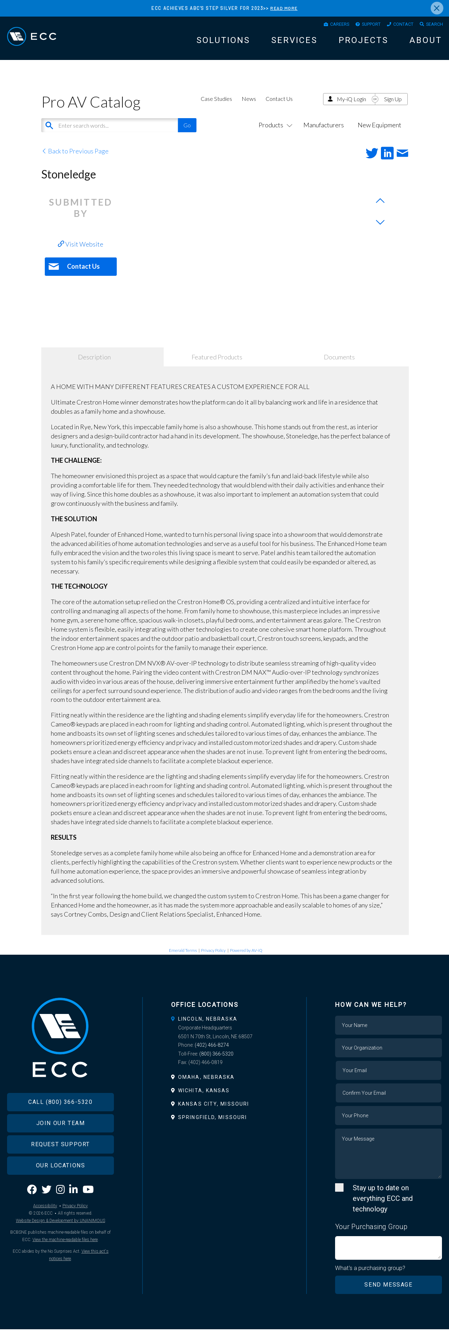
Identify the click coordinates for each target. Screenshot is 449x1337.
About (425, 43)
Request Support (60, 1164)
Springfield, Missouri (212, 1125)
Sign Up (393, 106)
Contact (397, 26)
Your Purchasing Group (371, 1234)
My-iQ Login (351, 106)
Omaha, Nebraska (206, 1085)
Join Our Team (60, 1143)
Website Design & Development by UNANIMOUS (60, 1240)
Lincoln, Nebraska (207, 1026)
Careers (323, 26)
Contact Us (279, 106)
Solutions (223, 43)
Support (359, 26)
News (249, 106)
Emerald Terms (183, 958)
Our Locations (60, 1185)
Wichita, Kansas (204, 1098)
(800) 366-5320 (216, 1061)
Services (294, 43)
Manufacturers (323, 132)
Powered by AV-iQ (246, 958)
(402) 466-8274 (212, 1053)
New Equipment (379, 132)
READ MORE (283, 8)
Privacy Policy (213, 958)
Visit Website (80, 252)
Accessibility (45, 1225)
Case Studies (216, 106)
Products (274, 132)
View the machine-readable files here (65, 1259)
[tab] (224, 1026)
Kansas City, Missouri (213, 1111)
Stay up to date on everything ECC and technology (383, 1206)
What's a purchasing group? (370, 1276)
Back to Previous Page (75, 159)
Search (432, 26)
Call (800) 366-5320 (60, 1121)
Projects (363, 43)
